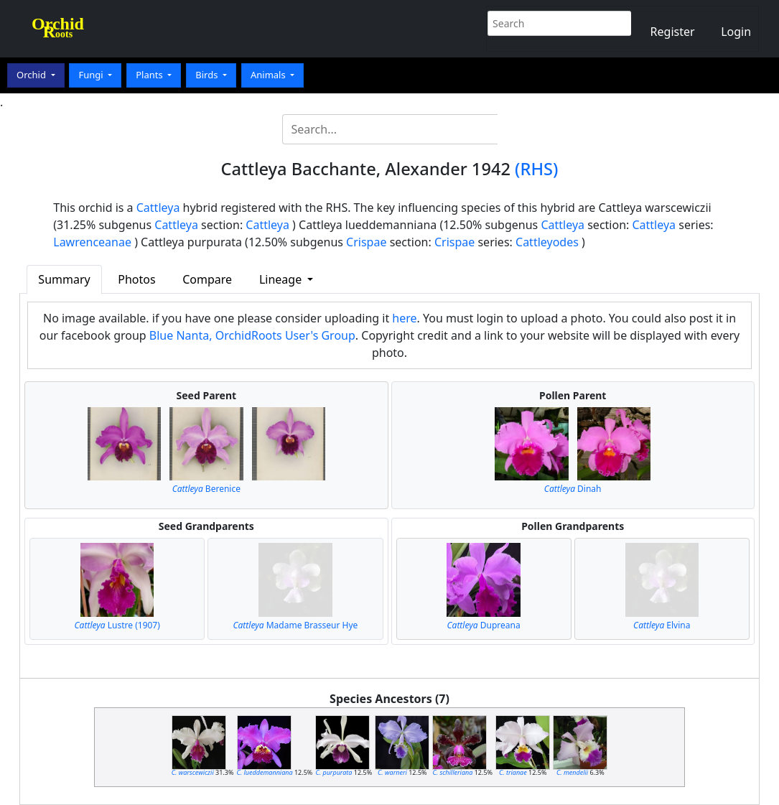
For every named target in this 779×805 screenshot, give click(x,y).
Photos (136, 279)
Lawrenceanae (92, 242)
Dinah (573, 489)
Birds (207, 74)
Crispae (366, 242)
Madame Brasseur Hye (295, 625)
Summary (64, 279)
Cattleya (158, 207)
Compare (207, 279)
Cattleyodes (547, 242)
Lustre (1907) (117, 625)
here (404, 318)
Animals (269, 74)
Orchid (32, 74)
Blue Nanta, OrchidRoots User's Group (252, 335)
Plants (150, 74)
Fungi (92, 74)
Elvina (661, 625)
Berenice (206, 489)
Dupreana (484, 625)
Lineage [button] (281, 279)
